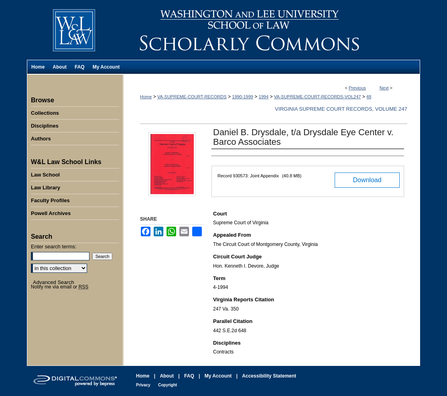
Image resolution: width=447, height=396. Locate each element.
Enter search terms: (53, 247)
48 (368, 96)
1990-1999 (242, 96)
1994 (263, 96)
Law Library (45, 188)
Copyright (167, 385)
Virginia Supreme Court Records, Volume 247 (341, 109)
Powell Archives (51, 213)
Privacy (143, 385)
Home (146, 96)
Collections (45, 113)
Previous (357, 87)
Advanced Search (53, 282)
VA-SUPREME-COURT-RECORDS (192, 96)
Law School (45, 175)
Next (384, 87)
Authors (41, 139)
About (167, 376)
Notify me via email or (59, 287)
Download (367, 180)
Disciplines (45, 126)
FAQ (189, 376)
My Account (218, 376)
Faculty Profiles (50, 200)
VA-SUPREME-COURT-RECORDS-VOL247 (317, 96)
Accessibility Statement (269, 376)
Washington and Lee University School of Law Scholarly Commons (271, 30)
